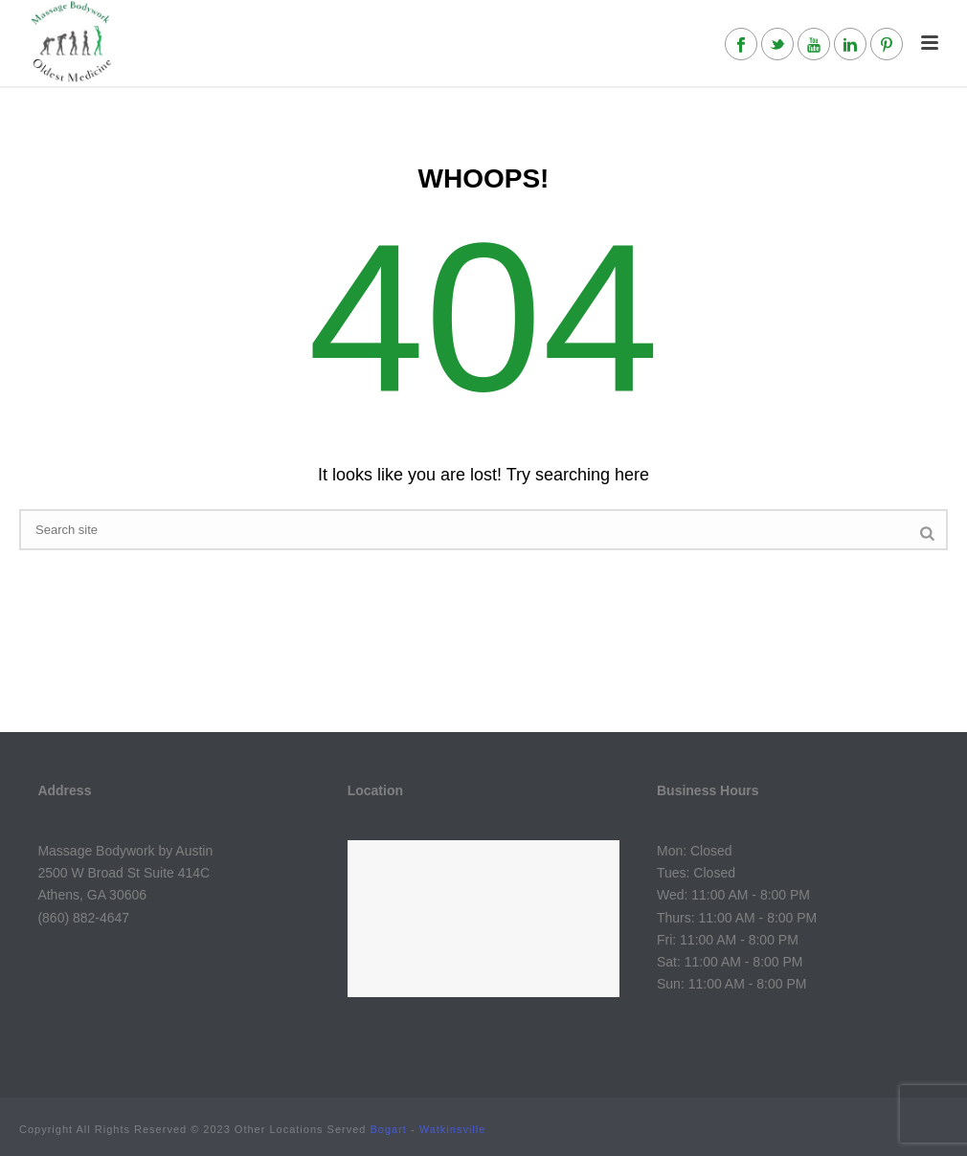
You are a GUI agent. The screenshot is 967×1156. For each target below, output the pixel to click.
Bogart (389, 1129)
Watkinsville (452, 1129)
